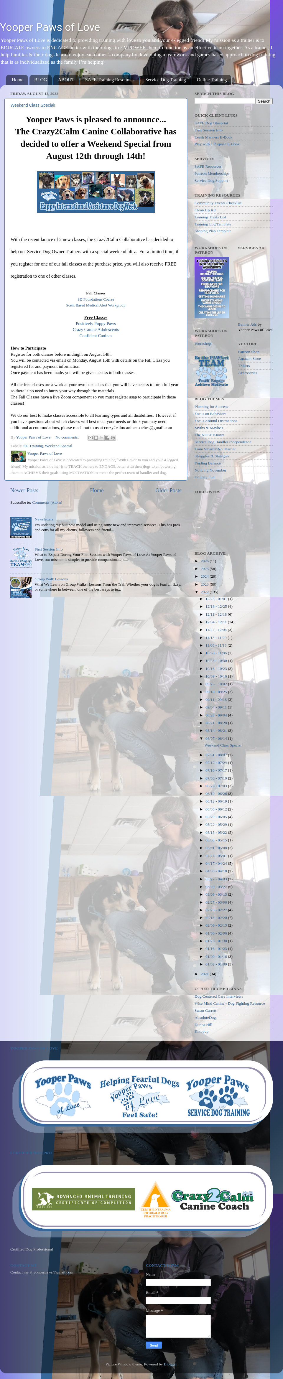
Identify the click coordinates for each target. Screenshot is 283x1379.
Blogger (170, 1364)
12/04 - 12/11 (216, 622)
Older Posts (168, 490)
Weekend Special (58, 446)
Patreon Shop (248, 352)
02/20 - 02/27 (216, 910)
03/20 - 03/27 (216, 886)
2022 (205, 592)
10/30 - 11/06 (216, 653)
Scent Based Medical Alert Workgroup (96, 305)
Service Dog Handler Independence (223, 442)
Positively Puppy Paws (96, 323)
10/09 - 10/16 (216, 676)
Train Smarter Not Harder (215, 449)
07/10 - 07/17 (216, 770)
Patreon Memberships (212, 173)
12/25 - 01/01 (216, 599)
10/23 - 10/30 (216, 660)
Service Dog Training (165, 79)
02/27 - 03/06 (216, 902)
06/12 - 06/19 (216, 801)
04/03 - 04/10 (216, 871)
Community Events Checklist (218, 203)
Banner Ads (247, 324)
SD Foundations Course (96, 299)
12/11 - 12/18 (216, 614)
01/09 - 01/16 (216, 956)
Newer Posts (24, 490)
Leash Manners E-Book (213, 137)
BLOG (40, 79)
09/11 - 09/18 (216, 699)
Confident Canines (96, 335)
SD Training (33, 446)
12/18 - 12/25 (216, 606)
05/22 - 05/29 (216, 824)
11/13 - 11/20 (216, 637)
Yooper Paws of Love (50, 27)
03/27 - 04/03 (216, 879)
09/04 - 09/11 (216, 707)
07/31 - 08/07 (216, 755)
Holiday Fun (205, 477)
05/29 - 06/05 (216, 817)
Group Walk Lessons (51, 579)
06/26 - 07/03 (216, 786)
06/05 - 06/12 (216, 809)
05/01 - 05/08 (216, 848)
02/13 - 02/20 (216, 917)
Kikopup (201, 1031)
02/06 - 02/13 (216, 925)
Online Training (212, 79)
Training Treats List (210, 217)
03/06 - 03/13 (216, 894)
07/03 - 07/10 (216, 778)
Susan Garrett (205, 1010)
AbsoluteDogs (206, 1017)
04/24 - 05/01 (216, 856)
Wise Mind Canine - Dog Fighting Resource (230, 1003)
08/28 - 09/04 (216, 715)
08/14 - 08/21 (216, 730)
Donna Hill (203, 1024)
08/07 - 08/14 (216, 738)
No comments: (67, 437)
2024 (205, 576)
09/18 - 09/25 (216, 692)
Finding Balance (208, 463)
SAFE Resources (208, 166)
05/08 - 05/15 (216, 840)
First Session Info (48, 549)
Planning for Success (211, 406)
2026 (205, 561)
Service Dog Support (211, 180)
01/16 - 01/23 (216, 948)
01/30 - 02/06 (216, 933)
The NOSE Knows (209, 435)
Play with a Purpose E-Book (217, 144)
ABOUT (66, 79)
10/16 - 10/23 (216, 668)
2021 (205, 974)
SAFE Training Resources (109, 79)
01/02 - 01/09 (216, 964)
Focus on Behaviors (210, 413)
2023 (205, 584)
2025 (205, 568)
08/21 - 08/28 (216, 723)
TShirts (244, 365)
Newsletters (43, 519)
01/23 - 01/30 (216, 941)
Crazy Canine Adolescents (96, 329)
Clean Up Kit (205, 210)
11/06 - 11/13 (216, 645)
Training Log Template (213, 224)
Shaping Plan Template (213, 231)
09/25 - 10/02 (216, 684)
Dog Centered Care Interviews (219, 996)
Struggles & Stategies (212, 456)
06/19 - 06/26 (216, 793)
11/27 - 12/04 (216, 629)
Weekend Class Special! (33, 105)
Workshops (203, 343)
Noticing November (210, 470)
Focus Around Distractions (216, 421)
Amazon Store (249, 358)
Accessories (247, 372)
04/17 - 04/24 (216, 863)
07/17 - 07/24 (216, 762)
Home (17, 79)
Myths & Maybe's (209, 428)
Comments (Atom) (47, 502)
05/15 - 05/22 (216, 832)
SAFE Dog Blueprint (211, 123)
